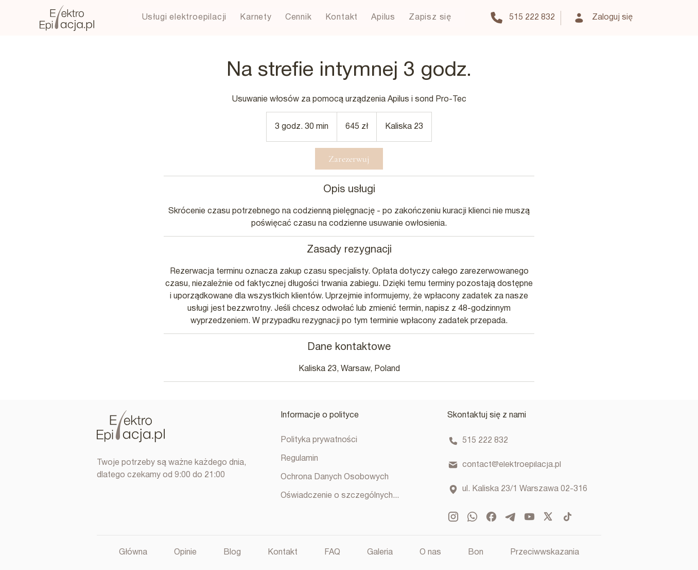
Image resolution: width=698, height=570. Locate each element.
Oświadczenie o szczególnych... (340, 495)
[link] (349, 159)
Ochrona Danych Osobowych (335, 477)
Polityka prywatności (319, 440)
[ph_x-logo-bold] (548, 517)
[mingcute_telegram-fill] (510, 517)
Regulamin (299, 458)
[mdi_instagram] (453, 517)
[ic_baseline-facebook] (491, 517)
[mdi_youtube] (529, 517)
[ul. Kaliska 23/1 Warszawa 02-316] (518, 489)
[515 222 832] (522, 18)
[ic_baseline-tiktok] (567, 517)
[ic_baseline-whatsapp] (472, 517)
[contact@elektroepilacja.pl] (518, 465)
